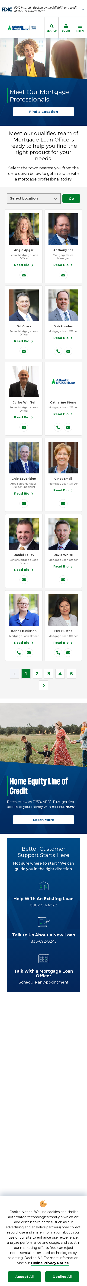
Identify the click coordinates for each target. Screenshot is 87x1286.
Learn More (45, 819)
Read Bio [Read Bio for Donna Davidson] (24, 642)
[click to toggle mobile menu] (80, 27)
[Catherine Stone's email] (68, 427)
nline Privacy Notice (51, 1263)
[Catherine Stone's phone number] (58, 427)
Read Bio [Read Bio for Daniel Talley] (24, 569)
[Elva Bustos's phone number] (58, 652)
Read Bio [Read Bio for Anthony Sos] (63, 265)
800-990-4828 (43, 905)
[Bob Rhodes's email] (68, 351)
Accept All (24, 1277)
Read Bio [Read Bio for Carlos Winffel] (24, 417)
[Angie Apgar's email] (23, 275)
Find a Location (45, 111)
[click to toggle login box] (66, 27)
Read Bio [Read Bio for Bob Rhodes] (63, 338)
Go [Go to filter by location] (73, 198)
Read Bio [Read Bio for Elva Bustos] (63, 642)
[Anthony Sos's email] (63, 275)
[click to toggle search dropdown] (52, 27)
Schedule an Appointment (43, 982)
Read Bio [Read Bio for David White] (63, 566)
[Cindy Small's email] (63, 503)
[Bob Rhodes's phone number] (58, 351)
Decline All (62, 1277)
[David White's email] (63, 579)
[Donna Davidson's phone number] (19, 652)
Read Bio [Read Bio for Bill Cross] (24, 341)
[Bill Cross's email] (23, 351)
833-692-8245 (44, 941)
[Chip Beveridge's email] (23, 503)
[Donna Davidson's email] (29, 652)
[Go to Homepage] (18, 28)
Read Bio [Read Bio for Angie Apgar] (24, 265)
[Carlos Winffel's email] (23, 427)
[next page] (43, 685)
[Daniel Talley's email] (23, 579)
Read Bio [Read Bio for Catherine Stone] (63, 414)
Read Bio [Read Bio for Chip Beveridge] (24, 493)
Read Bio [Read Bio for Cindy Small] (63, 490)
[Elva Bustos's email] (68, 652)
